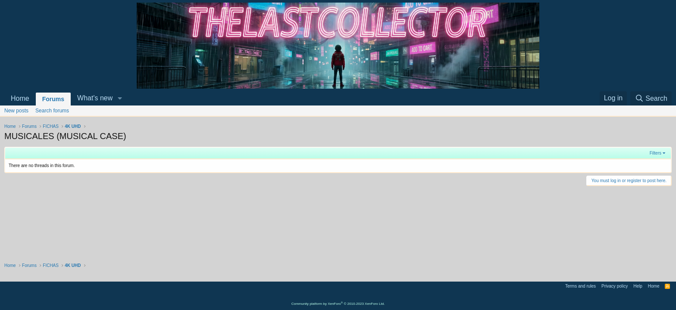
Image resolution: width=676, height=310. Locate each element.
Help (637, 286)
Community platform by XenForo (338, 304)
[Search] (651, 98)
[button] (119, 98)
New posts (16, 111)
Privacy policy (614, 286)
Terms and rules (580, 286)
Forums (53, 99)
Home (20, 98)
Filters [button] (655, 153)
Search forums (52, 111)
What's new (95, 98)
